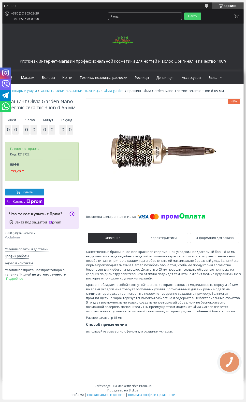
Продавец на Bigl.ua (123, 390)
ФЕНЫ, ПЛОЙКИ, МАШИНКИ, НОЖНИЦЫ (70, 91)
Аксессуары (191, 77)
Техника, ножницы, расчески (103, 77)
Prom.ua (145, 386)
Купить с (28, 201)
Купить (28, 192)
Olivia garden (114, 91)
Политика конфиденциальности (151, 395)
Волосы (48, 77)
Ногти (67, 77)
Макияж (27, 77)
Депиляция (165, 77)
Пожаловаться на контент (106, 395)
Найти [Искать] (192, 16)
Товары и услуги (24, 91)
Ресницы (142, 77)
